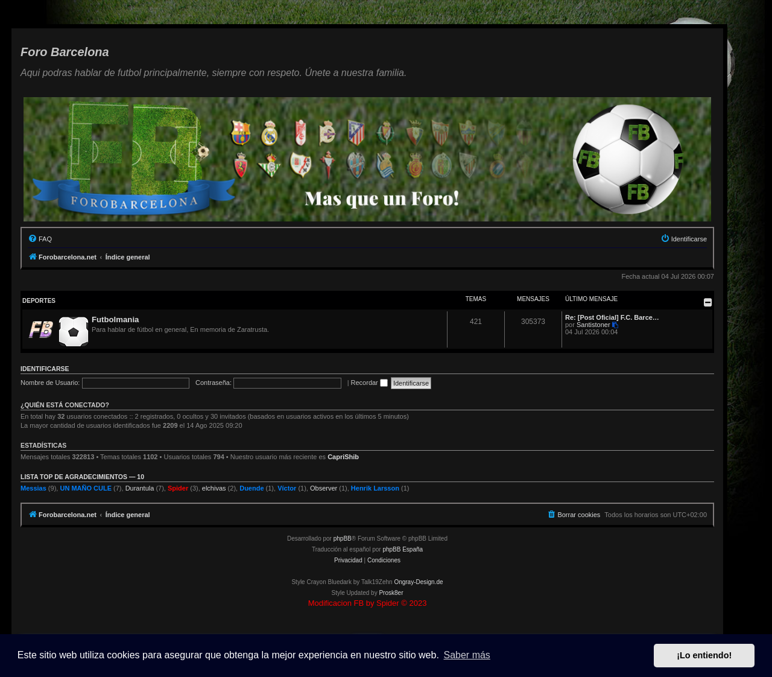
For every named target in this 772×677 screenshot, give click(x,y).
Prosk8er (391, 593)
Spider (178, 488)
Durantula (139, 488)
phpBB (343, 538)
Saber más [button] (467, 655)
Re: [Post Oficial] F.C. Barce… (612, 317)
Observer (323, 488)
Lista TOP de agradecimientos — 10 (82, 476)
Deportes (38, 300)
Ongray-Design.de (418, 582)
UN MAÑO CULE (86, 488)
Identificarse (45, 368)
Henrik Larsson (375, 488)
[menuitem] (40, 239)
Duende (251, 488)
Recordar (369, 382)
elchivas (214, 488)
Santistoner (593, 324)
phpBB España (402, 549)
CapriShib (343, 456)
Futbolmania (115, 319)
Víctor (286, 488)
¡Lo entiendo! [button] (704, 655)
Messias (33, 488)
